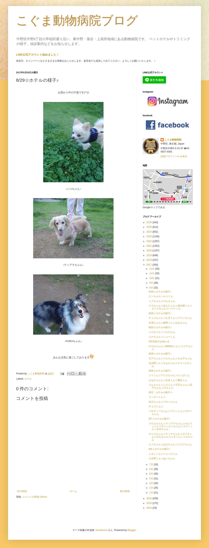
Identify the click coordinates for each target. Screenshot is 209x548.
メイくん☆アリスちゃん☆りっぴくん (169, 375)
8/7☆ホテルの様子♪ (159, 418)
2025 (150, 227)
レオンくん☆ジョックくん (163, 453)
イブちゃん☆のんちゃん (162, 301)
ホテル (28, 378)
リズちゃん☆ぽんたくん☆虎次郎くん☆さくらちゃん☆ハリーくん (170, 307)
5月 (151, 473)
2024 (150, 231)
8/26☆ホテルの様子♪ (160, 313)
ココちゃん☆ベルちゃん (162, 332)
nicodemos (101, 530)
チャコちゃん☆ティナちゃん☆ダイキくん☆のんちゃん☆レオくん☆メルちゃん (171, 437)
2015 (150, 503)
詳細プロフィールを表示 (174, 156)
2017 (150, 264)
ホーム (73, 491)
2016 (150, 498)
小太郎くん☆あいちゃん (162, 458)
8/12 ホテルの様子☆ (161, 392)
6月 (151, 469)
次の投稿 (22, 491)
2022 (150, 241)
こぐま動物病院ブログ (77, 20)
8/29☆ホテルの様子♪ (160, 291)
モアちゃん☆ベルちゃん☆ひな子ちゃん (170, 358)
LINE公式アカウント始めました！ (37, 54)
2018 (150, 260)
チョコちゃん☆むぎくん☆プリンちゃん (170, 318)
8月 (151, 287)
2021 (150, 245)
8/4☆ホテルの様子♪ (159, 449)
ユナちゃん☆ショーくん (162, 336)
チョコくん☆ (156, 406)
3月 (151, 483)
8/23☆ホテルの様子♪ (160, 327)
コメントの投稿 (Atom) (34, 496)
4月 (151, 478)
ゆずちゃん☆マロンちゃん (163, 401)
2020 (150, 250)
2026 (150, 222)
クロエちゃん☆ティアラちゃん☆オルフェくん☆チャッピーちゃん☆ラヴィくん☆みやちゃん (171, 426)
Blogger (132, 530)
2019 (150, 255)
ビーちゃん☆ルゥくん (161, 296)
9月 (151, 282)
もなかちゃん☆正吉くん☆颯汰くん (168, 380)
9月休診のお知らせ (159, 341)
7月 (151, 464)
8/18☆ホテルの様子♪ (160, 370)
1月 (151, 492)
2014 (150, 507)
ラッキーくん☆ (157, 397)
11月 (152, 273)
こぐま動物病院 (173, 139)
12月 (152, 268)
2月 (151, 487)
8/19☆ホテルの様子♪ (160, 353)
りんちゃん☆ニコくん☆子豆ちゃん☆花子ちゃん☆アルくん (170, 386)
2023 (150, 236)
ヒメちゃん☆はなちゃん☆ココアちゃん (170, 444)
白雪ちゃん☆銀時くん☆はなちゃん (168, 322)
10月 (152, 278)
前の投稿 (125, 491)
